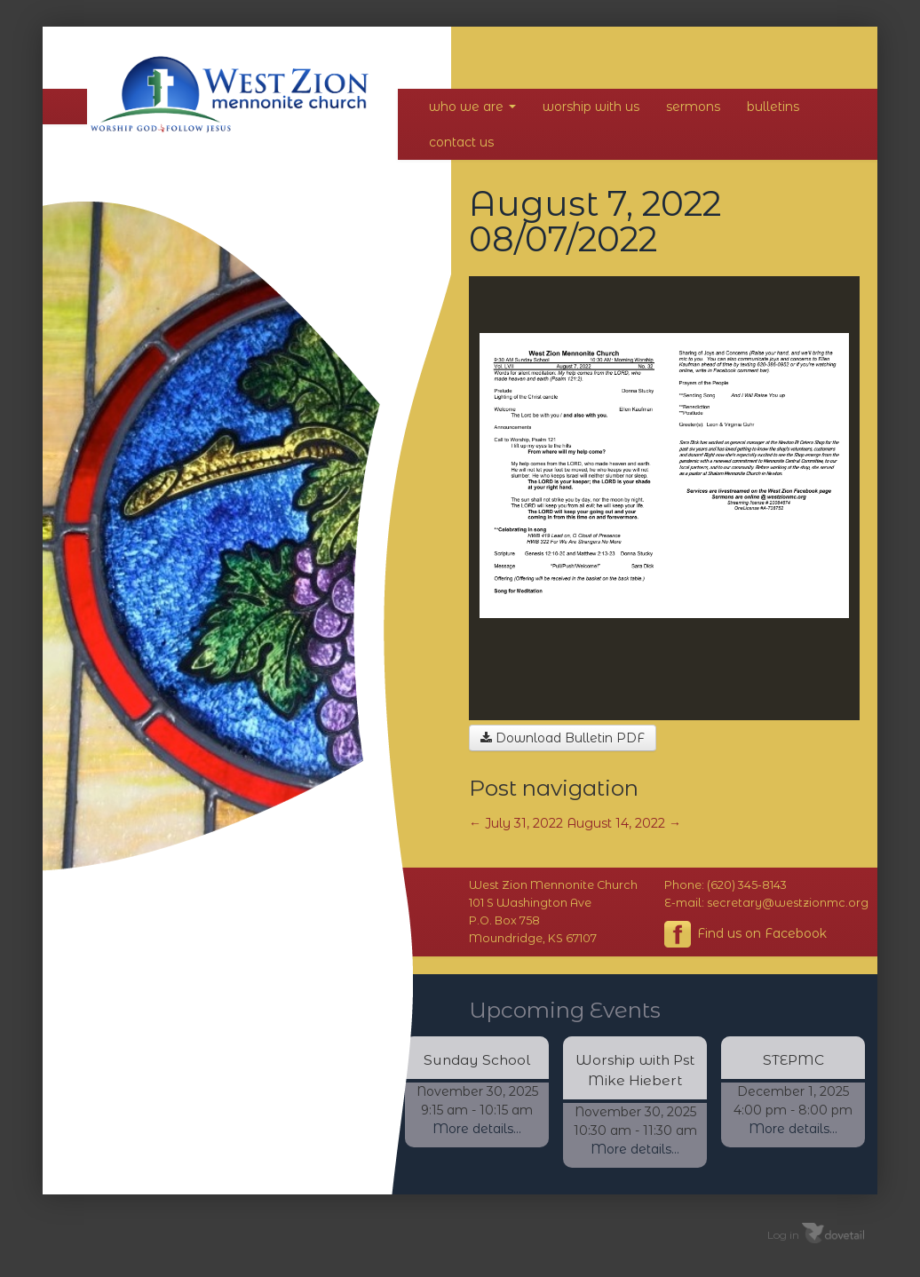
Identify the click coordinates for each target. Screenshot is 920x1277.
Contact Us (461, 142)
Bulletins (773, 107)
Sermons (693, 107)
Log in (783, 1234)
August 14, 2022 (624, 823)
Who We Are (472, 107)
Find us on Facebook (745, 934)
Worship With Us (591, 107)
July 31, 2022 (516, 823)
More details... (476, 1129)
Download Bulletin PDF (562, 738)
